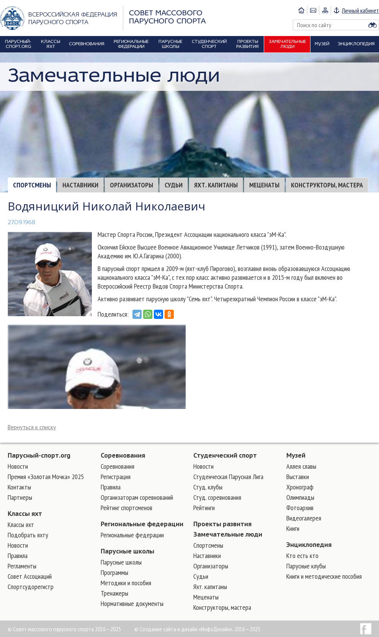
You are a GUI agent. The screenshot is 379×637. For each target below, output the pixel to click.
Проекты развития (222, 524)
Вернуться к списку (32, 427)
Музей (295, 455)
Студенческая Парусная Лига (228, 476)
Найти (372, 25)
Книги (292, 528)
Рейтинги (204, 507)
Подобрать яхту (28, 534)
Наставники (80, 185)
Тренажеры (114, 593)
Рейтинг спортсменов (126, 507)
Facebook (365, 628)
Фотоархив (300, 507)
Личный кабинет (360, 10)
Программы (114, 572)
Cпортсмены (32, 185)
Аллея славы (301, 466)
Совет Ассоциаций (30, 576)
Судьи (174, 185)
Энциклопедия (309, 544)
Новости (18, 466)
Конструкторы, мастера (327, 185)
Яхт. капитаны (216, 185)
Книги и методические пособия (324, 576)
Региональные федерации (142, 524)
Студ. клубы (207, 487)
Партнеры (20, 497)
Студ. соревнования (217, 497)
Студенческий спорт (225, 455)
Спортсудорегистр (31, 586)
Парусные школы (127, 551)
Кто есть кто (302, 555)
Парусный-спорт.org (39, 455)
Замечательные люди (227, 534)
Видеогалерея (303, 518)
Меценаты (264, 185)
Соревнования (123, 455)
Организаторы (131, 185)
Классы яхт (25, 513)
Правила (18, 555)
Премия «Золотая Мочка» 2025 (46, 476)
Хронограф (300, 487)
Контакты (19, 487)
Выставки (297, 476)
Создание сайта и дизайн (169, 629)
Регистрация (116, 476)
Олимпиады (300, 497)
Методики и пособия (126, 582)
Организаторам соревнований (137, 497)
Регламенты (22, 565)
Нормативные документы (132, 603)
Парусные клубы (306, 565)
